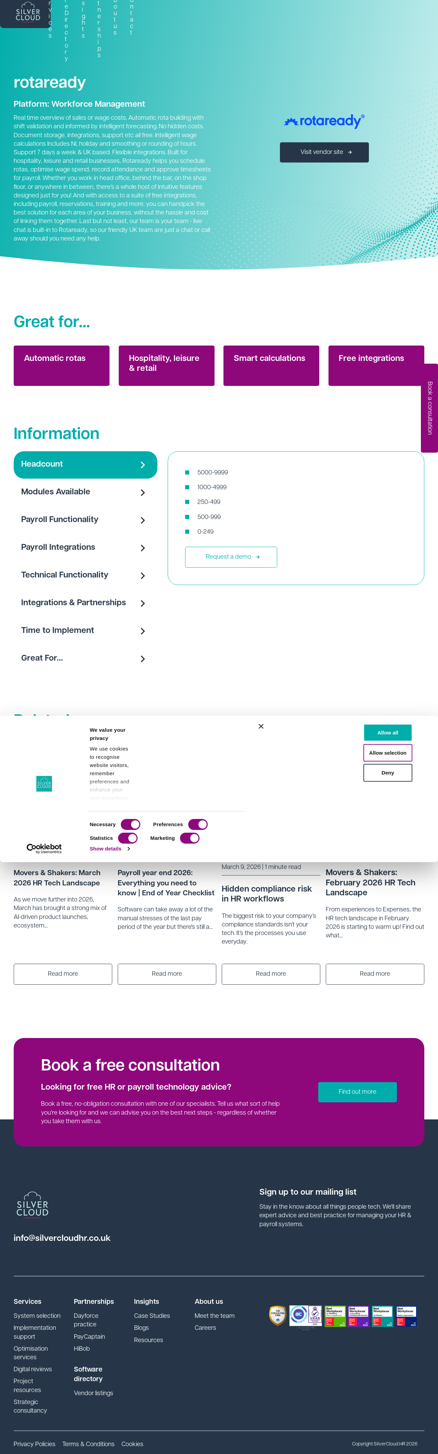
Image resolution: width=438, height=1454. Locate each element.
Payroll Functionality (85, 520)
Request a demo (233, 557)
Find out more (357, 1092)
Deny (363, 1365)
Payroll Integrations (85, 548)
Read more (63, 974)
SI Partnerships (313, 16)
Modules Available (85, 492)
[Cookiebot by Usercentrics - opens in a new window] (44, 1441)
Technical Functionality (85, 576)
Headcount (85, 465)
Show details (105, 1440)
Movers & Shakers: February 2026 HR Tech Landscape (370, 883)
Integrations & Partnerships (85, 603)
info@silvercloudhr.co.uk (69, 1238)
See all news (386, 727)
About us (358, 16)
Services (172, 16)
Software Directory (222, 16)
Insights (270, 16)
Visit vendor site (326, 152)
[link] (173, 17)
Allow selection (363, 1345)
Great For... (85, 659)
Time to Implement (85, 631)
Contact (393, 16)
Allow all (363, 1324)
